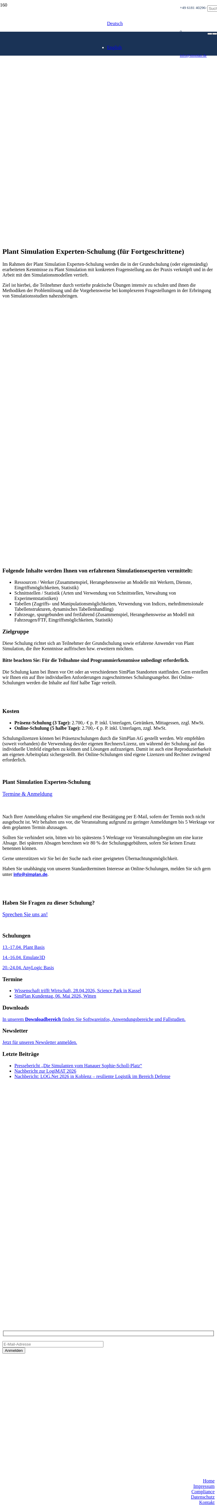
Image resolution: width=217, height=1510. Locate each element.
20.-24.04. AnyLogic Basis (28, 967)
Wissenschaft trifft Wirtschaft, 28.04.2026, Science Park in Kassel (77, 990)
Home (209, 1480)
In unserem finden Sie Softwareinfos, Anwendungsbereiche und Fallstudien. (94, 1019)
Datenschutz (203, 1497)
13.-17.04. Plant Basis (23, 947)
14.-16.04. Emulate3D (23, 957)
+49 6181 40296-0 (20, 1281)
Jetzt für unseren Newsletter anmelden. (39, 1042)
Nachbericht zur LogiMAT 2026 (45, 1071)
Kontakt (207, 1502)
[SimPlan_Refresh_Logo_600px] (90, 90)
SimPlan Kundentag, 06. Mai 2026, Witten (55, 995)
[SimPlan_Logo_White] (47, 57)
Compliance (203, 1491)
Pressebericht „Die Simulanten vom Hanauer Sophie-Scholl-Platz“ (78, 1065)
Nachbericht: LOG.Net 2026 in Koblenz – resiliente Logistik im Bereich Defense (92, 1076)
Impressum (204, 1486)
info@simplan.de (30, 874)
